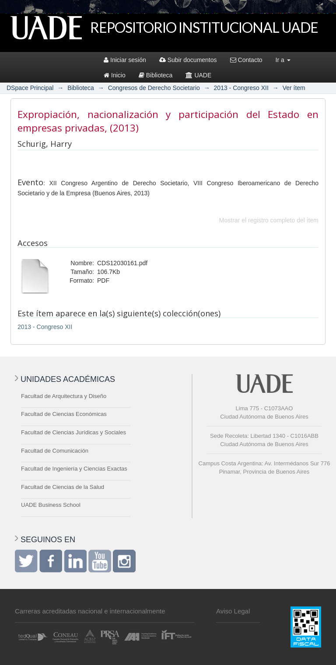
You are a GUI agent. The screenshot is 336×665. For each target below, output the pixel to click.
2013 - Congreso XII (241, 87)
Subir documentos (188, 59)
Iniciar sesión (125, 59)
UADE (198, 75)
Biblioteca (156, 75)
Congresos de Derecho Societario (154, 87)
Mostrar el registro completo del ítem (268, 220)
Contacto (246, 59)
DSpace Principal (30, 87)
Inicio (115, 75)
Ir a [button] (283, 59)
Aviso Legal (233, 611)
